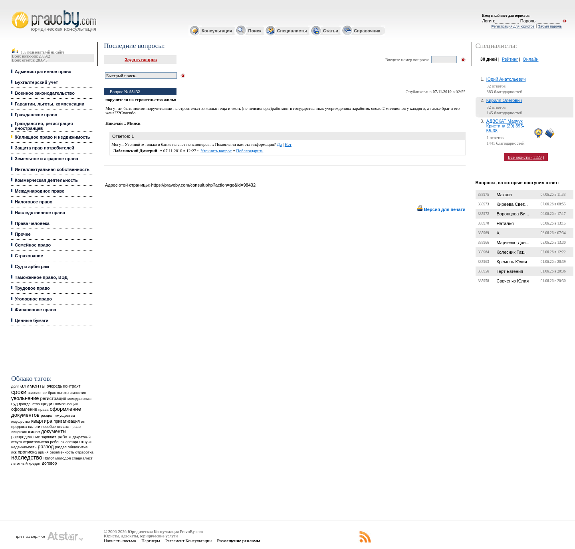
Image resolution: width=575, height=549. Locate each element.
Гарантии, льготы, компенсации (49, 103)
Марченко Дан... (512, 242)
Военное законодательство (45, 93)
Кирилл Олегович (504, 100)
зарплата (49, 437)
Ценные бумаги (31, 320)
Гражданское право (36, 114)
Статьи (330, 30)
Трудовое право (32, 288)
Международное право (40, 191)
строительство (36, 442)
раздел (61, 447)
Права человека (32, 223)
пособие (49, 427)
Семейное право (33, 245)
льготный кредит (26, 463)
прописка (27, 452)
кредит (47, 403)
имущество (20, 422)
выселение (37, 392)
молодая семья (79, 399)
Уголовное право (33, 298)
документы (54, 431)
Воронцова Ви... (512, 213)
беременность (62, 452)
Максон (504, 194)
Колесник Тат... (511, 252)
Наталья (505, 223)
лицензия (19, 432)
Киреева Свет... (511, 204)
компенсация (67, 404)
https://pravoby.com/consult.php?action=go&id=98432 (203, 185)
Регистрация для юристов (512, 26)
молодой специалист (74, 458)
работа (64, 436)
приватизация (67, 421)
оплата (63, 426)
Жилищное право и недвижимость (52, 137)
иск (13, 452)
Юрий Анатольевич (506, 79)
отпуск (85, 442)
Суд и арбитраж (32, 266)
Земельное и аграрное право (46, 158)
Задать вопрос (141, 59)
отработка (84, 452)
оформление (24, 409)
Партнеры (150, 540)
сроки (18, 392)
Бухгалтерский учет (36, 82)
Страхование (29, 255)
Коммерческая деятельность (46, 180)
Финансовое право (35, 309)
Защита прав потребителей (44, 147)
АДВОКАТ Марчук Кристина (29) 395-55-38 (505, 126)
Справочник (367, 30)
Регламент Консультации (188, 540)
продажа (19, 426)
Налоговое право (33, 201)
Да (279, 144)
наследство (26, 457)
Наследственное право (40, 212)
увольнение (25, 398)
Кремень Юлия (511, 261)
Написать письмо (120, 540)
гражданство (29, 404)
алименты (33, 386)
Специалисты (292, 30)
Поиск (255, 30)
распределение (25, 437)
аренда (71, 442)
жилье (34, 432)
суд (14, 403)
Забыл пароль (550, 26)
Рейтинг (510, 59)
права (43, 410)
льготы (63, 392)
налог (49, 458)
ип (83, 421)
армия (43, 452)
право (76, 427)
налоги (34, 426)
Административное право (43, 71)
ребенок (57, 442)
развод (46, 447)
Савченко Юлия (512, 280)
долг (15, 386)
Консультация (217, 30)
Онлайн (530, 59)
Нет (288, 144)
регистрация (53, 398)
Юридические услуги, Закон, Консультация (15, 10)
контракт (71, 386)
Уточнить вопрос (216, 151)
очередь (54, 386)
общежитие (78, 447)
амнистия (78, 393)
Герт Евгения (509, 271)
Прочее (23, 234)
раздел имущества (58, 415)
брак (52, 393)
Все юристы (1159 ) (526, 157)
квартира (41, 421)
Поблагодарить (249, 151)
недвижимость (23, 447)
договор (49, 463)
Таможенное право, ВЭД (41, 277)
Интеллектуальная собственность (52, 169)
